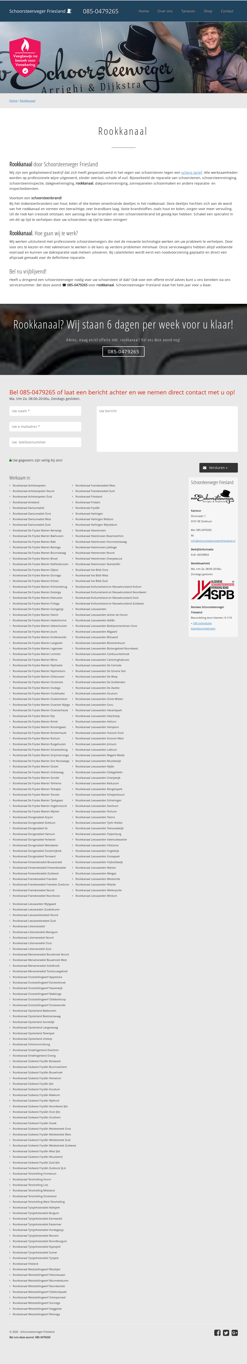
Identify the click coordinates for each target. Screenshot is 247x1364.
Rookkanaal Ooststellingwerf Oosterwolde (39, 1005)
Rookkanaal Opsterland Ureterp (32, 1038)
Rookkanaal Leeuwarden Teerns (95, 817)
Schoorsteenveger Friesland (37, 11)
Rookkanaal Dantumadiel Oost (32, 513)
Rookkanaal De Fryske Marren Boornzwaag (39, 552)
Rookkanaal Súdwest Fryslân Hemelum (37, 1078)
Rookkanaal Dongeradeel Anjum (33, 817)
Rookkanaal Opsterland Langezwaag (35, 1027)
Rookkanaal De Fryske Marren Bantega (37, 547)
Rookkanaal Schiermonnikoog (31, 1044)
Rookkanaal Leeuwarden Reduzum (97, 783)
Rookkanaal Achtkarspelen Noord (33, 491)
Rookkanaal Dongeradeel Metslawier (35, 845)
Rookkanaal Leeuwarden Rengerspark (99, 789)
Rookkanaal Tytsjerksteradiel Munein (36, 1235)
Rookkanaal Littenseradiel (29, 926)
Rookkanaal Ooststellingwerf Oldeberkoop (39, 999)
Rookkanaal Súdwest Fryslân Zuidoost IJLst (39, 1168)
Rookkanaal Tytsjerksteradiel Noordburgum (40, 1241)
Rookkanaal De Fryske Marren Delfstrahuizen (41, 564)
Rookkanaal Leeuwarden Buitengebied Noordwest (107, 648)
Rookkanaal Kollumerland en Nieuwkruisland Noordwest (111, 592)
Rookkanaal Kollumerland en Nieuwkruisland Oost (107, 597)
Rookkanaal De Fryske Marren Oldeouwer (38, 676)
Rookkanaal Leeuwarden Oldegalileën (99, 772)
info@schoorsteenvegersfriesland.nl (213, 540)
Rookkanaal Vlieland (25, 1263)
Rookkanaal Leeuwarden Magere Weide (100, 755)
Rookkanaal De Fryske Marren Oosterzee (38, 682)
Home (13, 101)
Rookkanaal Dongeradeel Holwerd (34, 839)
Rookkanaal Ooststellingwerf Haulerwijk (38, 988)
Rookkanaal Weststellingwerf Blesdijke (36, 1269)
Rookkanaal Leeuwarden (91, 609)
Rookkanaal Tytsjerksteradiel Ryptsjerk (37, 1246)
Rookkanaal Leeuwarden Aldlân (95, 620)
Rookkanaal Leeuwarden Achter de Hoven (102, 615)
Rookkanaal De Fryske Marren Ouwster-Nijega (41, 704)
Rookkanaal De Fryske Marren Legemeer (38, 648)
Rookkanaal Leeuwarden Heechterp (98, 716)
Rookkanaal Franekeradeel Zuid (95, 491)
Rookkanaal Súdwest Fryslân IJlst (33, 1083)
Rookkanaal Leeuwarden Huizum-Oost (100, 733)
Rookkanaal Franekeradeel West (95, 485)
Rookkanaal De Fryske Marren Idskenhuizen (40, 626)
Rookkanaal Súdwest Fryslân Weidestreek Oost (42, 1128)
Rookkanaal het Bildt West (92, 575)
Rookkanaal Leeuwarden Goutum (96, 693)
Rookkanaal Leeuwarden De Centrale (98, 665)
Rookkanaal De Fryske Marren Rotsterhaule (39, 733)
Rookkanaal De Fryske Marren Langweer (38, 643)
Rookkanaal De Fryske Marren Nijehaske (38, 665)
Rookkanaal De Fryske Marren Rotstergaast (39, 727)
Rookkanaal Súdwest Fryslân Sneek (35, 1123)
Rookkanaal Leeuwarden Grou (94, 704)
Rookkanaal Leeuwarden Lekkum (96, 749)
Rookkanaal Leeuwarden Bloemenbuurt (100, 643)
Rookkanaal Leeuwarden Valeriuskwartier (101, 839)
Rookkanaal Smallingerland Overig (34, 1055)
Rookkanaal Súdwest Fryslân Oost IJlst (36, 1112)
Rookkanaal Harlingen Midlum (94, 519)
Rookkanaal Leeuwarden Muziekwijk (98, 761)
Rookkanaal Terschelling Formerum (34, 1173)
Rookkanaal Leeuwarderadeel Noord (35, 915)
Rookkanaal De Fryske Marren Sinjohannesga (41, 755)
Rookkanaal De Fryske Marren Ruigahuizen (39, 744)
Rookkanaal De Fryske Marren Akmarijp (37, 530)
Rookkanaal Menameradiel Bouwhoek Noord (41, 954)
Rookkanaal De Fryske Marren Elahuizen (38, 597)
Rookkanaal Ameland (26, 502)
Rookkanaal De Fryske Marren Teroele (36, 794)
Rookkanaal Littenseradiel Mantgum (35, 932)
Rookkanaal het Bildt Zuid (92, 581)
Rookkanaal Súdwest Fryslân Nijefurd (36, 1100)
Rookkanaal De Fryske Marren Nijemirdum (39, 671)
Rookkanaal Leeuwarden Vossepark (98, 856)
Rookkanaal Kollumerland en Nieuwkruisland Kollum (108, 586)
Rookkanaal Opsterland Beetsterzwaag (37, 1016)
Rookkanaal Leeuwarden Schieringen (98, 800)
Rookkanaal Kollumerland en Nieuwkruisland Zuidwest (110, 603)
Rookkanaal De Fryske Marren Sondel (36, 777)
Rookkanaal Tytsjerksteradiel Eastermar (37, 1224)
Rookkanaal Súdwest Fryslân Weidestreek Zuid (41, 1140)
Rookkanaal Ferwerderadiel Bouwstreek (37, 862)
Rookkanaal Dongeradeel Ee (30, 828)
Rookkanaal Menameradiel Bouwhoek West (40, 960)
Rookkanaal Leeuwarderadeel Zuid (34, 920)
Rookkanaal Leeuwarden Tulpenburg (98, 834)
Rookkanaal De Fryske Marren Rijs (34, 716)
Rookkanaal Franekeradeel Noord (33, 890)
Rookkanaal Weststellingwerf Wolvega (36, 1314)
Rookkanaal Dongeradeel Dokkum (34, 822)
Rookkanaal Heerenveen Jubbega (96, 547)
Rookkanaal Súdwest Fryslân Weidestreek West (42, 1134)
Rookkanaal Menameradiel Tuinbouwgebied (40, 971)
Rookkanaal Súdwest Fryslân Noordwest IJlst (40, 1106)
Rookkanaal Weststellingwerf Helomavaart (39, 1275)
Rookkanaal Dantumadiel (28, 508)
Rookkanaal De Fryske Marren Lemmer (37, 654)
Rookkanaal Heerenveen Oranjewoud (99, 558)
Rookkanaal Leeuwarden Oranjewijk (98, 777)
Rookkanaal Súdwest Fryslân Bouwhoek (38, 1072)
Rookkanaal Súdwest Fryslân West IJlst (36, 1151)
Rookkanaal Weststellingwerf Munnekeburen (41, 1280)
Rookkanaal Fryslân (88, 508)
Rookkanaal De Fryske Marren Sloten (35, 766)
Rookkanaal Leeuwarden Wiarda (96, 884)
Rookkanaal (27, 101)
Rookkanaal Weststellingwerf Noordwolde (39, 1286)
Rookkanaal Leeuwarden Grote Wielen (99, 699)
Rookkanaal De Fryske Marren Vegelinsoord (40, 806)
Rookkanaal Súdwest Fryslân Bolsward (37, 1061)
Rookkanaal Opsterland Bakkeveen (34, 1010)
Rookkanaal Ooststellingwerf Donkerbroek (39, 982)
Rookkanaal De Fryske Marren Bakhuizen (38, 536)
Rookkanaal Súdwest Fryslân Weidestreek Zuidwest (44, 1145)
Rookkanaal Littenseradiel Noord (33, 937)
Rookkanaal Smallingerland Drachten (36, 1050)
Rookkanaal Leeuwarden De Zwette (98, 688)
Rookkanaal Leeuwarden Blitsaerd (97, 637)
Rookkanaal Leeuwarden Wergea (96, 873)
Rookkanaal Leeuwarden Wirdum (96, 895)
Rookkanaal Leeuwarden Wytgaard (34, 904)
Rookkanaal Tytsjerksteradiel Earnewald (37, 1218)
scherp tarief (191, 172)
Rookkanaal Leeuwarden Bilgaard (96, 631)
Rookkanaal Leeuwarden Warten (96, 867)
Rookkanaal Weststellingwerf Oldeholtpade (40, 1292)
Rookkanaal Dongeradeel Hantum (34, 834)
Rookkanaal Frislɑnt (88, 502)
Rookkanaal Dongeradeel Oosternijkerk (37, 851)
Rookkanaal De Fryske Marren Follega (36, 603)
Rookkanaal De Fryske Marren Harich (35, 615)
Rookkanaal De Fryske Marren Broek (35, 558)
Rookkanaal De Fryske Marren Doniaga (37, 575)
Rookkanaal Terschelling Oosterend (35, 1196)
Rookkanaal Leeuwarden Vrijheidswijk (99, 862)
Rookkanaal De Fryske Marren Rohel (35, 721)
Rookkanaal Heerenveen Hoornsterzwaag (101, 541)
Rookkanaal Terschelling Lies (30, 1185)
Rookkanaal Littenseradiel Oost (32, 943)
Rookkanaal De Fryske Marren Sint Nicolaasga (41, 761)
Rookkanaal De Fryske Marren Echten (36, 581)
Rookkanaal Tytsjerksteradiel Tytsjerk (36, 1258)
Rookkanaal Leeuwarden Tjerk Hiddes (99, 822)
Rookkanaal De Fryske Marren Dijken (35, 570)
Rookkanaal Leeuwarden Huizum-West (100, 738)
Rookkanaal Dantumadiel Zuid (32, 524)
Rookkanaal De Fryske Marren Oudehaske (39, 693)
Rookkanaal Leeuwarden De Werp (97, 676)
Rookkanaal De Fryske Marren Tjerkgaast (38, 800)
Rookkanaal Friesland (89, 496)
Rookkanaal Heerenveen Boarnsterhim (99, 536)
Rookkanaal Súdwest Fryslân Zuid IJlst (36, 1162)
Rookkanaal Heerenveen (91, 530)
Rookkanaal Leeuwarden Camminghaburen (102, 659)
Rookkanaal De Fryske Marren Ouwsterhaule (40, 710)
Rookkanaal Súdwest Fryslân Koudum (36, 1089)
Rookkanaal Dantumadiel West (32, 519)
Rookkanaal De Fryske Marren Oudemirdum (40, 699)
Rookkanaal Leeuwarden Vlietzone (97, 845)
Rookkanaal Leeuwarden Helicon (96, 721)
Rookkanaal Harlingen (89, 513)
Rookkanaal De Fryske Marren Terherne (37, 783)
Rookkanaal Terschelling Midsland (34, 1190)
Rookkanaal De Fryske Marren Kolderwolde (39, 637)
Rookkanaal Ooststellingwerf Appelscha (37, 977)
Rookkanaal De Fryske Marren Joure (35, 631)
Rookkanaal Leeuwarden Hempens (97, 727)
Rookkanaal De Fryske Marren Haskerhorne (39, 620)
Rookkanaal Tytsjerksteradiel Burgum (36, 1213)
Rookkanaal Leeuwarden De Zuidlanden (100, 682)
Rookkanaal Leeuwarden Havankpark (99, 710)
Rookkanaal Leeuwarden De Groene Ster (101, 671)
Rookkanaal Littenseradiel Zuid (32, 949)
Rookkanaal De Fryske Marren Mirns (35, 659)
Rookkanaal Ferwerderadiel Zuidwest (36, 873)
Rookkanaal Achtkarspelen (29, 485)
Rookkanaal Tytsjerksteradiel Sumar (35, 1252)
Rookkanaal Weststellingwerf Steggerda (37, 1308)
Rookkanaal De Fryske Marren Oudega (36, 688)
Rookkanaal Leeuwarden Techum (96, 811)
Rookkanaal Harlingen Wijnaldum (96, 524)
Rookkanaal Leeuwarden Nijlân (95, 766)
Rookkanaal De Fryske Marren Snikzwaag (38, 772)
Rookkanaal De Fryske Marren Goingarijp (38, 609)
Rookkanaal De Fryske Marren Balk (34, 541)
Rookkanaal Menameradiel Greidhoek (36, 965)
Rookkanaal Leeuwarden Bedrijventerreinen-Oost (106, 626)
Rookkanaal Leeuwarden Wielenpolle (99, 890)
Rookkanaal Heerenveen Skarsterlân (98, 564)
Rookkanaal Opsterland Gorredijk (33, 1022)
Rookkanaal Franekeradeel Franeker (35, 879)
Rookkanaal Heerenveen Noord (95, 552)
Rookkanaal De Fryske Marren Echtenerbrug (40, 586)
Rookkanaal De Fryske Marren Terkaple (37, 789)
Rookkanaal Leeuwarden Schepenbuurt (100, 794)
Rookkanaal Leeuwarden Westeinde (98, 879)
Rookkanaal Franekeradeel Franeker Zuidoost (41, 884)
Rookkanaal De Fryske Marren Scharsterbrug (40, 749)
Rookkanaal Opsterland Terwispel (33, 1033)
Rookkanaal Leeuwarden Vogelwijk (97, 851)
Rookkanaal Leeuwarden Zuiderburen (36, 909)
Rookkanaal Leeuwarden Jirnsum (96, 744)
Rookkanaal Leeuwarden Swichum (97, 806)
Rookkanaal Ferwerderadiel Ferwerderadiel (39, 867)
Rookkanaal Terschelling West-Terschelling (39, 1201)
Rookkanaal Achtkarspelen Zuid (32, 496)
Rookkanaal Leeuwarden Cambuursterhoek (102, 654)
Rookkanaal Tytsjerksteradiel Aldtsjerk (36, 1207)
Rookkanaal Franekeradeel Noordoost (36, 895)
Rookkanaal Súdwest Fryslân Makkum (36, 1095)
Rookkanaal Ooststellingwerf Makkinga (37, 994)
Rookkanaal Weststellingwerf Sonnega (36, 1303)
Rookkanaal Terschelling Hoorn (32, 1179)
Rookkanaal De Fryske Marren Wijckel (36, 811)
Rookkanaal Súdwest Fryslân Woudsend (38, 1156)
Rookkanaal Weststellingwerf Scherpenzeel (39, 1297)
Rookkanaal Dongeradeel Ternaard (34, 856)
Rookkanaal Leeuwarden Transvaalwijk (100, 828)
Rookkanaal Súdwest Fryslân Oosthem (37, 1117)
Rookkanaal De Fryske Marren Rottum (36, 738)
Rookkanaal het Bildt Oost (92, 570)
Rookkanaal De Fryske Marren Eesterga (37, 592)
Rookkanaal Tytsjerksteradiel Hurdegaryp (38, 1230)
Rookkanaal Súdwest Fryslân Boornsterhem (40, 1067)
